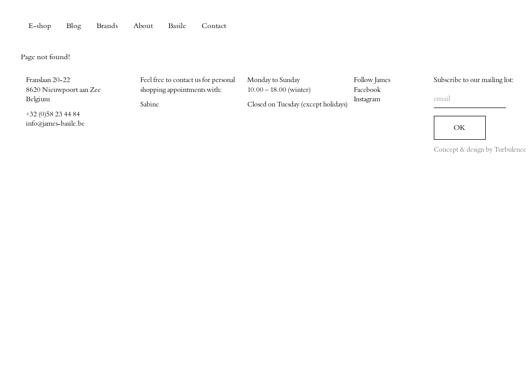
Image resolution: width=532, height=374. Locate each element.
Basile (177, 26)
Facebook (367, 90)
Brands (107, 26)
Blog (73, 26)
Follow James (372, 80)
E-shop (40, 26)
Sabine (149, 104)
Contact (214, 26)
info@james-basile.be (55, 123)
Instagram (367, 99)
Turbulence (510, 149)
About (143, 26)
